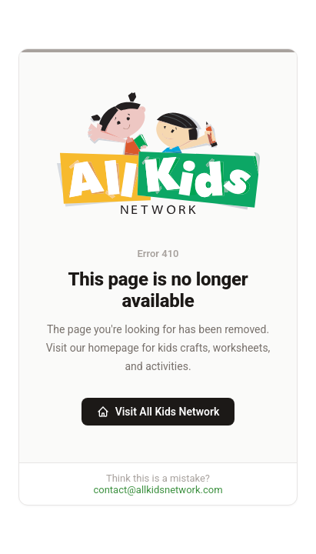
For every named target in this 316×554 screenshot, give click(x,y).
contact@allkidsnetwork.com (157, 490)
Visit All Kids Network (158, 411)
